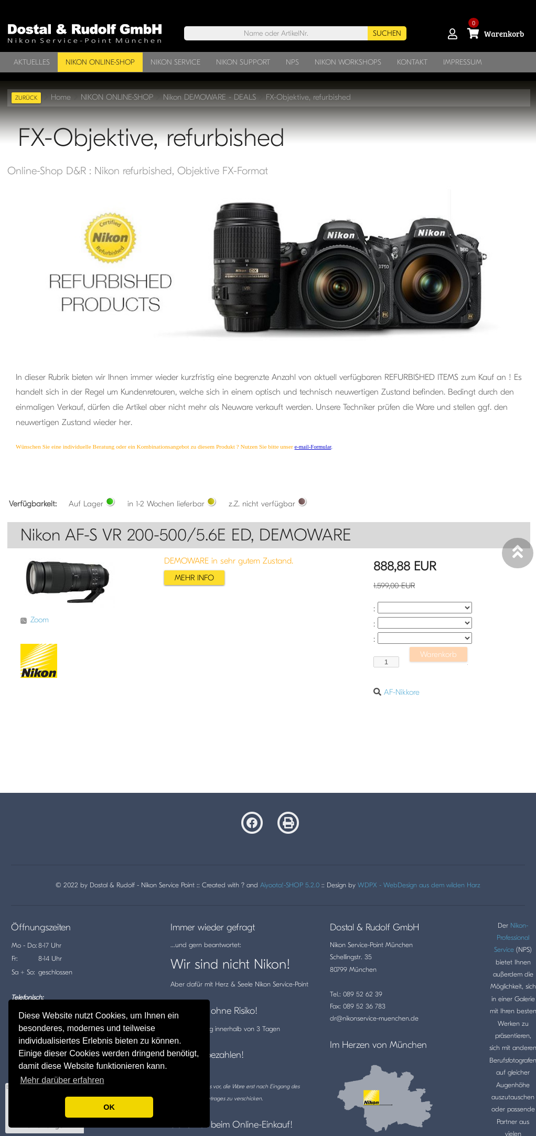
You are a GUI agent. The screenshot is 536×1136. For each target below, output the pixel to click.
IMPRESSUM (462, 62)
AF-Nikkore (402, 692)
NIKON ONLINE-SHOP (100, 62)
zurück (26, 97)
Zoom (34, 619)
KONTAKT (412, 62)
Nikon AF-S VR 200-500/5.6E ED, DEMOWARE (185, 535)
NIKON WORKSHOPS (348, 62)
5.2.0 (312, 885)
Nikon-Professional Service (511, 937)
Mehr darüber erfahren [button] (62, 1080)
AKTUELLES (32, 62)
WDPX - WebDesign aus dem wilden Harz (419, 885)
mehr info (194, 577)
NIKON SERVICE (175, 62)
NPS (292, 62)
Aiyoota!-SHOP (281, 885)
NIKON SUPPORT (243, 62)
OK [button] (109, 1107)
